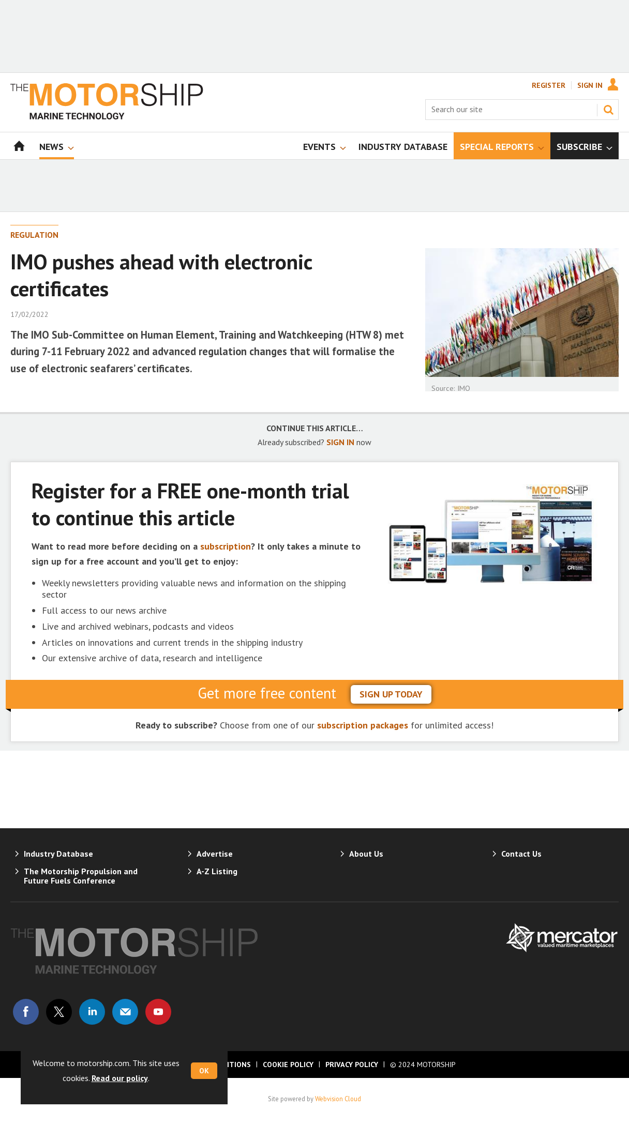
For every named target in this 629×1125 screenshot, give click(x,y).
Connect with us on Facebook (25, 1011)
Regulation (34, 235)
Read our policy (120, 1078)
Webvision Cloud (338, 1098)
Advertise (215, 853)
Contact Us (521, 853)
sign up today (391, 694)
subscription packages (362, 725)
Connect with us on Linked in (92, 1011)
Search (608, 109)
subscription (225, 546)
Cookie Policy (288, 1064)
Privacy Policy (351, 1064)
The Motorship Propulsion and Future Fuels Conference (81, 876)
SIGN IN (340, 442)
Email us (125, 1011)
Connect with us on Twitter (59, 1011)
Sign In (590, 85)
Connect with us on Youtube (158, 1011)
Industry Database (58, 853)
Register (548, 85)
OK (204, 1070)
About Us (366, 853)
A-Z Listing (217, 871)
